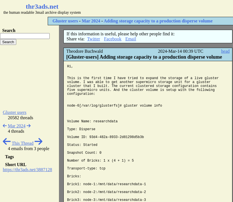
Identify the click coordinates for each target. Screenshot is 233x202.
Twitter (93, 38)
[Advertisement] (29, 77)
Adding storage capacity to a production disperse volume (158, 21)
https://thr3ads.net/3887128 (27, 169)
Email (130, 38)
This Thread (22, 143)
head (225, 51)
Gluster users (65, 21)
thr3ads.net (42, 6)
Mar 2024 (91, 21)
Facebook (112, 38)
